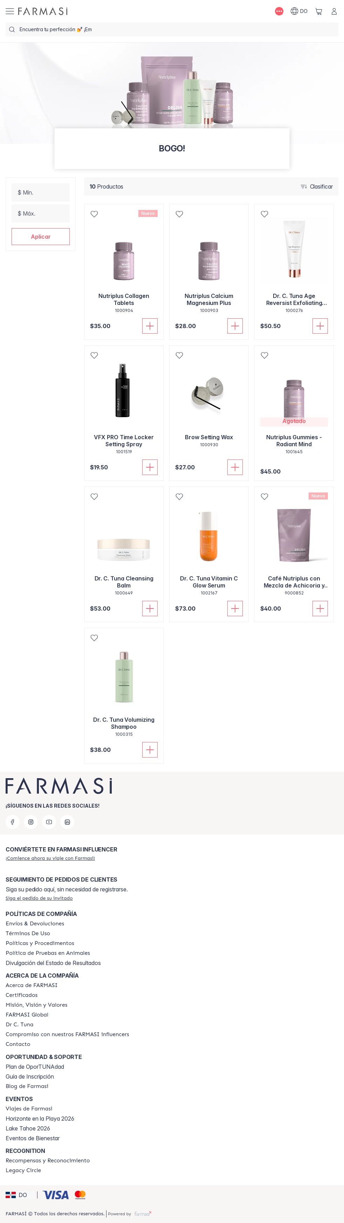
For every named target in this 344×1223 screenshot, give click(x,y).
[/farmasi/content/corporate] (27, 1014)
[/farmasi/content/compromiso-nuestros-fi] (67, 1034)
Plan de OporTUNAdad (35, 1066)
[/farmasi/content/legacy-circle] (23, 1170)
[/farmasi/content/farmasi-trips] (29, 1108)
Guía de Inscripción (30, 1076)
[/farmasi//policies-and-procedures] (40, 943)
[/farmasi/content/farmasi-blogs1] (27, 1086)
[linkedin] (67, 822)
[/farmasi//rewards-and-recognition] (48, 1160)
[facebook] (13, 822)
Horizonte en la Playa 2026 (40, 1118)
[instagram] (31, 822)
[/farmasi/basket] (319, 11)
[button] (41, 236)
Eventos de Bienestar (33, 1138)
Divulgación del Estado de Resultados (53, 962)
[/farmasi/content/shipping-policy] (35, 923)
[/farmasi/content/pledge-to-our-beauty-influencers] (19, 1024)
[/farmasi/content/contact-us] (18, 1044)
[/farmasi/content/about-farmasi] (32, 985)
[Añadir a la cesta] (150, 326)
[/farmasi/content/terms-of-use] (28, 933)
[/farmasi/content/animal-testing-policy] (48, 953)
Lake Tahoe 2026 (28, 1128)
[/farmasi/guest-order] (39, 898)
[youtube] (49, 822)
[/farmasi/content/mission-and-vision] (36, 1004)
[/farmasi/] (42, 11)
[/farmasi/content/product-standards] (21, 995)
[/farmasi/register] (50, 858)
